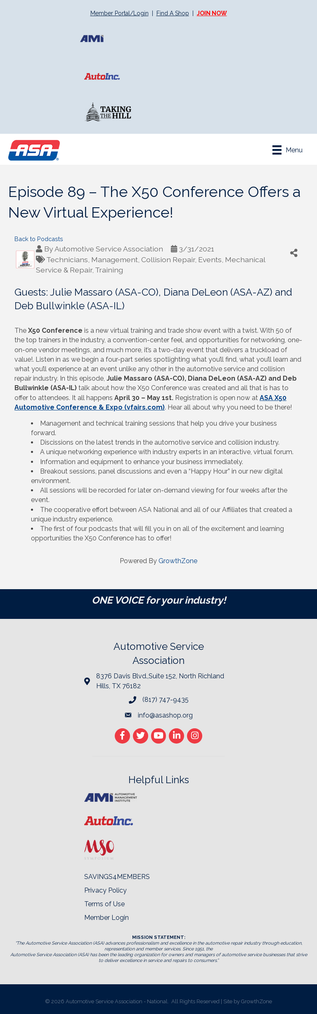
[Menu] (287, 150)
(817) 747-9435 (165, 700)
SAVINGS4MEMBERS (117, 877)
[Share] (294, 253)
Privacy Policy (105, 890)
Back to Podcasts (38, 238)
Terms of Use (104, 904)
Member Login (106, 918)
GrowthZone (177, 561)
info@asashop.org (165, 715)
